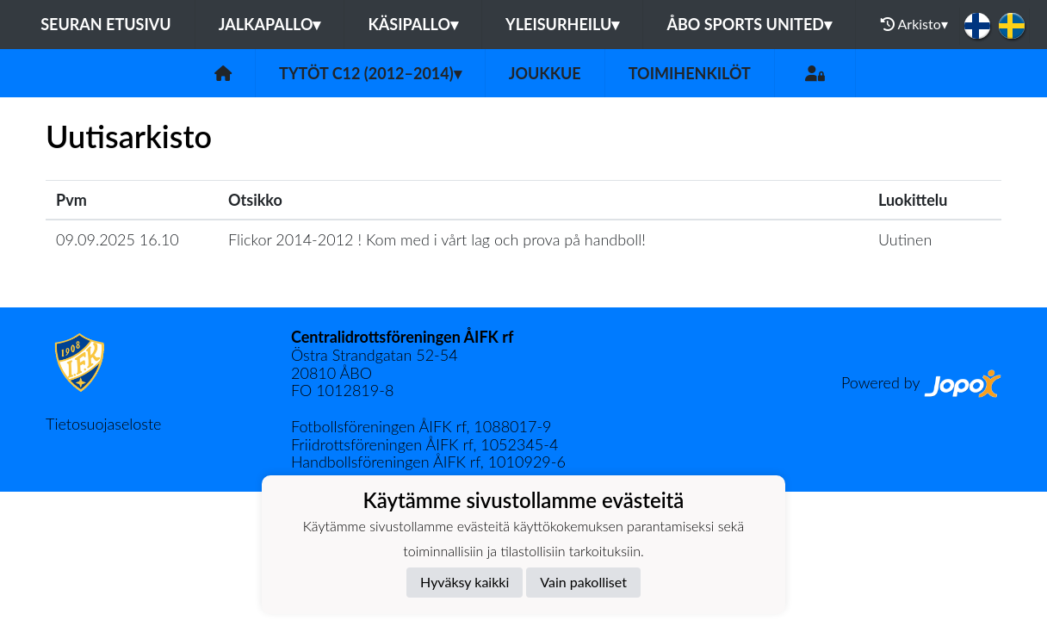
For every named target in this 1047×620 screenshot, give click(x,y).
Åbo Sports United (749, 24)
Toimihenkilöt (690, 73)
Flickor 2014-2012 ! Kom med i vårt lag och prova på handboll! (437, 239)
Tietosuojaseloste (103, 423)
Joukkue (545, 73)
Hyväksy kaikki (464, 582)
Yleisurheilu (562, 24)
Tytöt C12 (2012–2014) (370, 73)
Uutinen (905, 239)
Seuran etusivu (105, 24)
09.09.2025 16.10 (117, 239)
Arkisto (914, 24)
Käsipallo (413, 24)
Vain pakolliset (583, 582)
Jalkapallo (270, 24)
